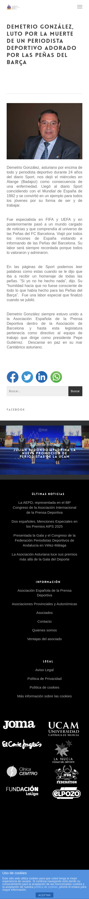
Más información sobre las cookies (44, 696)
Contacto (44, 621)
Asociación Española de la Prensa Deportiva (45, 592)
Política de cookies (44, 687)
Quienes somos (44, 630)
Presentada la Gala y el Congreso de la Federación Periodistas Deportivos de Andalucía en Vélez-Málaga (45, 540)
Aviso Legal (44, 670)
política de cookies (46, 887)
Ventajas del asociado (44, 639)
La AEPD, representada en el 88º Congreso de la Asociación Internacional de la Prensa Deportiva (44, 507)
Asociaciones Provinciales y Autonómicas (44, 604)
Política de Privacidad (44, 679)
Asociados (44, 613)
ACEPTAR (44, 895)
